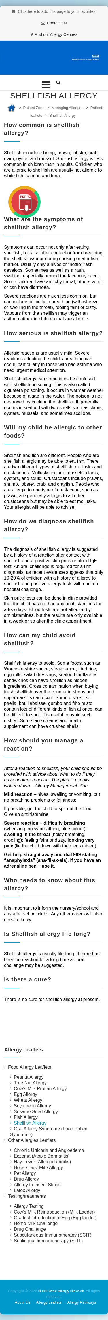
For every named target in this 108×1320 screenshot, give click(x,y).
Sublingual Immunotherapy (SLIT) (48, 1240)
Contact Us (57, 23)
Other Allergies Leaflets (32, 1140)
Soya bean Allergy (32, 1105)
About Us (22, 1302)
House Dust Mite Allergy (38, 1167)
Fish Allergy (26, 1117)
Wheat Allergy (28, 1100)
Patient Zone (34, 108)
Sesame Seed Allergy (36, 1111)
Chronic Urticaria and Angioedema (49, 1150)
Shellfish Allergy (62, 115)
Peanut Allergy (28, 1077)
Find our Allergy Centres (55, 34)
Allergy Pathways (81, 1302)
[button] (46, 84)
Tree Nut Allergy (30, 1082)
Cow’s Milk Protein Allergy (40, 1088)
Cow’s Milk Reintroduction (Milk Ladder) (54, 1212)
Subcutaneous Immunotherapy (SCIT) (52, 1234)
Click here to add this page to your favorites (56, 11)
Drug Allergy (26, 1179)
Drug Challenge (30, 1229)
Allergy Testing (29, 1206)
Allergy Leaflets (49, 1302)
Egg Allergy (25, 1094)
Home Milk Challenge (36, 1223)
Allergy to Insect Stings (37, 1184)
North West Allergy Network (61, 1291)
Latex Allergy (27, 1190)
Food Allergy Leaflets (29, 1067)
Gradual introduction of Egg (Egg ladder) (55, 1217)
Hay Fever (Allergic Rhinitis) (42, 1161)
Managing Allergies (67, 108)
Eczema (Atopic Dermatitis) (42, 1156)
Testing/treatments (27, 1196)
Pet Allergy (25, 1173)
